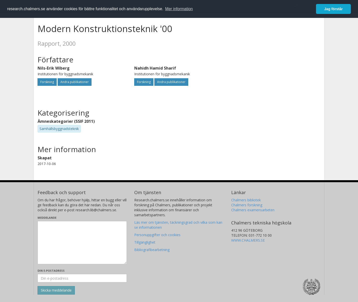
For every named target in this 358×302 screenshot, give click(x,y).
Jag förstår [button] (333, 9)
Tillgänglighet (144, 242)
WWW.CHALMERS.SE (248, 240)
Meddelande (47, 217)
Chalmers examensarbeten (252, 210)
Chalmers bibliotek (246, 200)
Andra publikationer (74, 82)
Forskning (47, 82)
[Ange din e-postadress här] (82, 278)
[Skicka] (56, 290)
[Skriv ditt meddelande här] (82, 242)
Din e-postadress (51, 270)
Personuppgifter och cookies (157, 234)
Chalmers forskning (246, 205)
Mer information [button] (179, 9)
